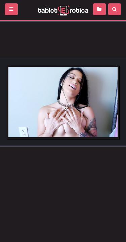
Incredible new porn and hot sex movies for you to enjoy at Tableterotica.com (63, 10)
